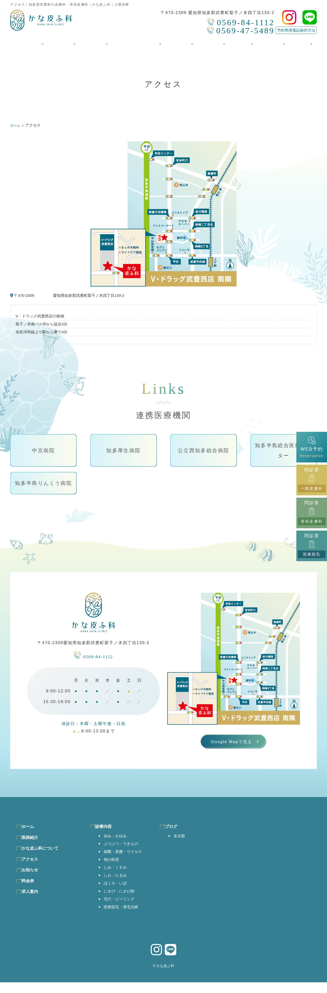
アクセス (178, 41)
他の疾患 (113, 866)
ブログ (287, 41)
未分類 (188, 841)
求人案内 (261, 41)
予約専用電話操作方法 (296, 30)
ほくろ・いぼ (117, 892)
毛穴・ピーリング (122, 908)
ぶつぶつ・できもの (124, 850)
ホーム (39, 41)
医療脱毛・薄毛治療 (124, 917)
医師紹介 (66, 41)
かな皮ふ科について (137, 41)
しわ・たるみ (117, 883)
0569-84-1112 (93, 655)
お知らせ (207, 41)
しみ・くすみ (117, 875)
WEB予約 (311, 447)
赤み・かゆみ (117, 841)
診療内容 (95, 41)
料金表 (234, 41)
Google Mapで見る (231, 743)
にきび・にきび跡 (122, 900)
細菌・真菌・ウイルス (126, 858)
